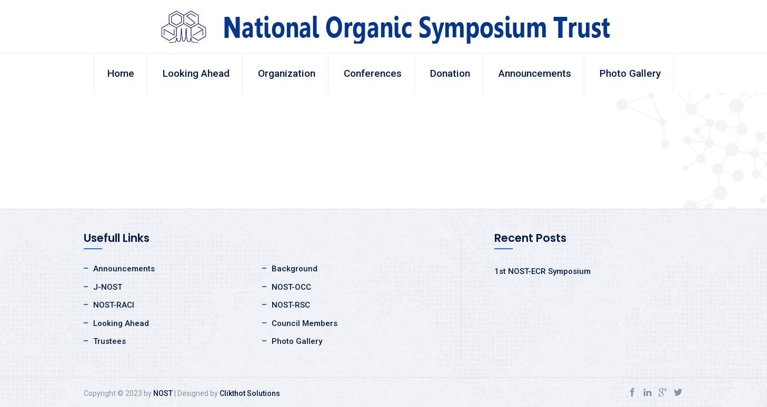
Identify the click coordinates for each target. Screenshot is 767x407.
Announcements (535, 73)
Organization (286, 73)
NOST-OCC (291, 287)
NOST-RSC (291, 305)
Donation (450, 73)
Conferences (373, 73)
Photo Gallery (630, 73)
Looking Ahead (196, 73)
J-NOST (107, 287)
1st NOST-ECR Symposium (542, 271)
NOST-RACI (113, 305)
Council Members (304, 323)
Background (294, 268)
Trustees (109, 341)
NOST (163, 393)
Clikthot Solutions (250, 393)
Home (120, 73)
